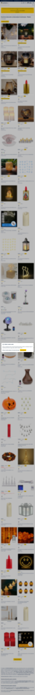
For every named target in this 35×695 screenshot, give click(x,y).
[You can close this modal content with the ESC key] (17, 347)
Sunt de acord (23, 350)
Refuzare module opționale (7, 350)
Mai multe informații (15, 350)
